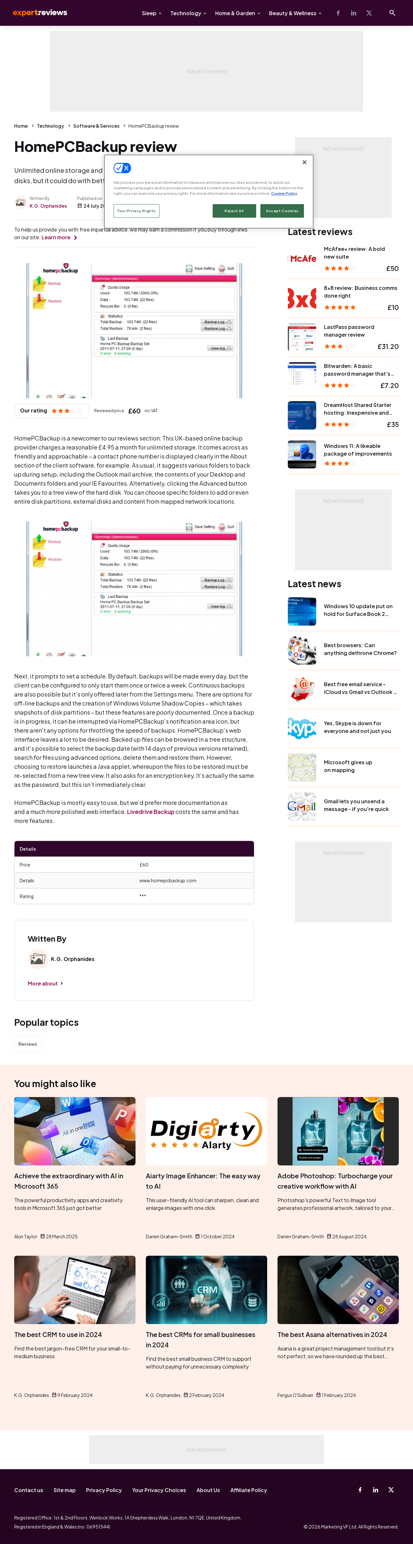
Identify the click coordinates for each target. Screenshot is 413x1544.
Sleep (149, 13)
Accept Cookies (282, 210)
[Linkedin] (353, 13)
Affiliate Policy (248, 1490)
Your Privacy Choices (159, 1490)
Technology (185, 13)
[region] (209, 191)
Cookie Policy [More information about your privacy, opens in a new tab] (284, 193)
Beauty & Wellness (293, 13)
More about (43, 983)
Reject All (234, 210)
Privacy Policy (104, 1490)
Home (21, 126)
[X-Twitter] (369, 13)
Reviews (27, 1044)
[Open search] (392, 13)
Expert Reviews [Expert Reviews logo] (35, 13)
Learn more (56, 237)
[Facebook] (338, 13)
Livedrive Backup (151, 811)
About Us (208, 1490)
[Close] (304, 162)
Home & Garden (235, 13)
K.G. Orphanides (48, 206)
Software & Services (96, 126)
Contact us (28, 1490)
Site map (65, 1490)
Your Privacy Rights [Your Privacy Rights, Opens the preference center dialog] (136, 210)
